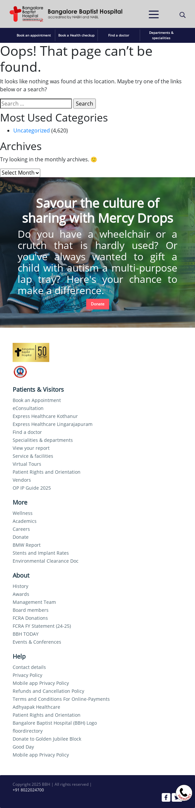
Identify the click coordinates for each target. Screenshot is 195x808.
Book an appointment (34, 35)
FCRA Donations (30, 618)
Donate (97, 304)
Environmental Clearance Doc (46, 561)
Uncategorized (31, 130)
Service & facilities (33, 456)
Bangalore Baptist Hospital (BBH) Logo (55, 723)
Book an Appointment (37, 400)
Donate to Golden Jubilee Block (47, 739)
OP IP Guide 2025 (32, 488)
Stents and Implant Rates (41, 553)
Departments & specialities (161, 35)
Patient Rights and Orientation (47, 472)
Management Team (34, 602)
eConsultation (28, 408)
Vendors (22, 480)
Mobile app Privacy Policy (41, 683)
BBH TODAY (26, 634)
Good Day (23, 747)
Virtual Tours (27, 464)
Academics (25, 521)
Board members (31, 610)
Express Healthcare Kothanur (45, 416)
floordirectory (28, 731)
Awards (21, 594)
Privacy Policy (27, 675)
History (20, 586)
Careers (21, 529)
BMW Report (27, 545)
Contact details (29, 667)
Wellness (23, 513)
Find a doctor (118, 35)
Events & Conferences (37, 642)
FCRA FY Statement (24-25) (42, 626)
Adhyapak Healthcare (36, 707)
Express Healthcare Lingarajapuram (53, 424)
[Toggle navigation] (154, 14)
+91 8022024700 (28, 790)
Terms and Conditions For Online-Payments (61, 699)
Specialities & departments (43, 440)
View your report (31, 448)
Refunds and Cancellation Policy (48, 691)
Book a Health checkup (76, 35)
